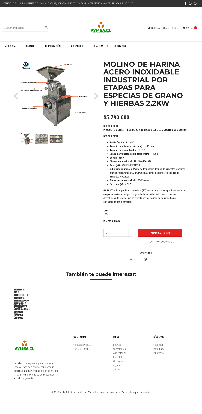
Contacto (120, 46)
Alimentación (53, 46)
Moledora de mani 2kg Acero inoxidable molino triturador (80, 333)
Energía (117, 364)
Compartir (146, 252)
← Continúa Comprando (160, 241)
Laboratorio (77, 46)
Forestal (30, 46)
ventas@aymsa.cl (82, 364)
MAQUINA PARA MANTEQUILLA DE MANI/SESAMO (35, 333)
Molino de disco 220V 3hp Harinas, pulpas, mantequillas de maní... (124, 333)
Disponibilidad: (112, 220)
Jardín (116, 388)
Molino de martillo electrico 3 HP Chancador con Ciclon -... (168, 333)
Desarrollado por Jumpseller (136, 412)
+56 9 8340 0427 (81, 368)
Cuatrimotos (101, 46)
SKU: (105, 210)
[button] (17, 95)
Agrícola (10, 46)
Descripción (110, 126)
